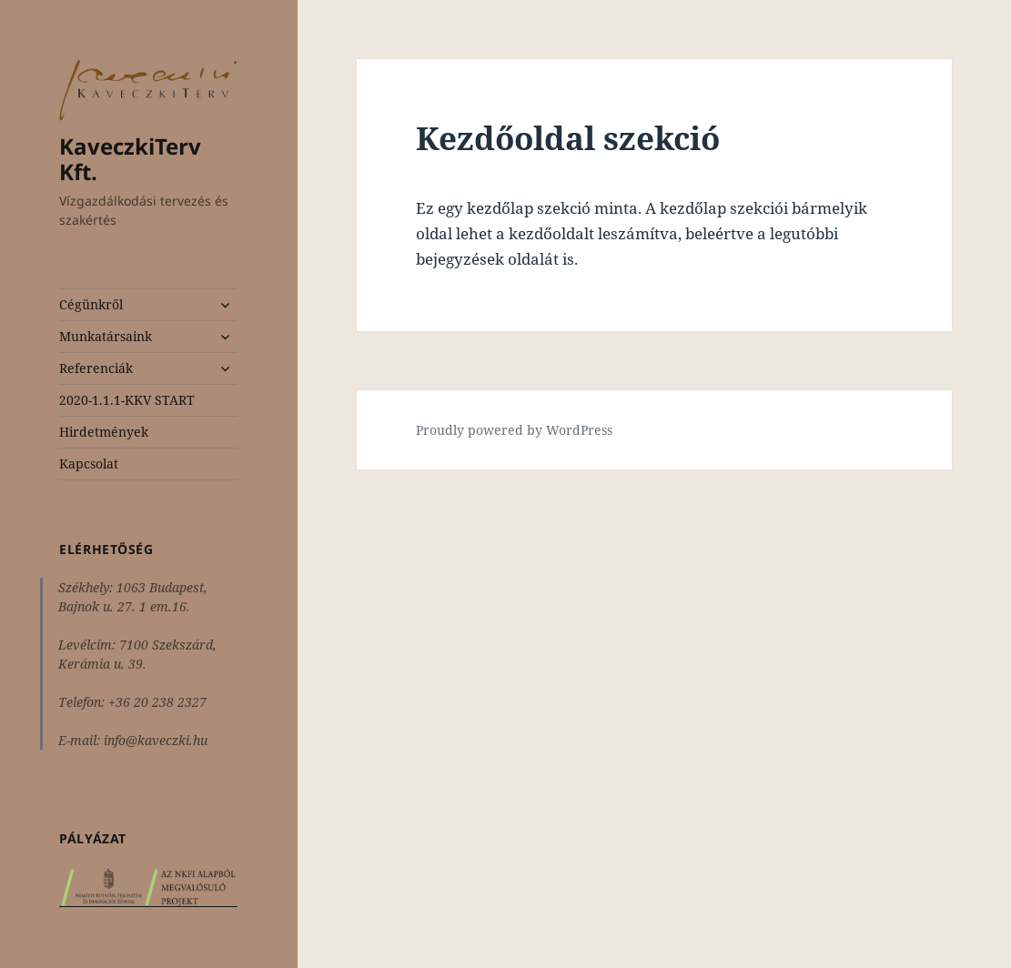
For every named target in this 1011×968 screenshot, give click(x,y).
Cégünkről (91, 304)
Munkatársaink (105, 336)
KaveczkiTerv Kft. (130, 159)
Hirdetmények (103, 431)
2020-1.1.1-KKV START (127, 399)
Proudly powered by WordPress (514, 430)
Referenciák (96, 368)
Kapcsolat (88, 463)
